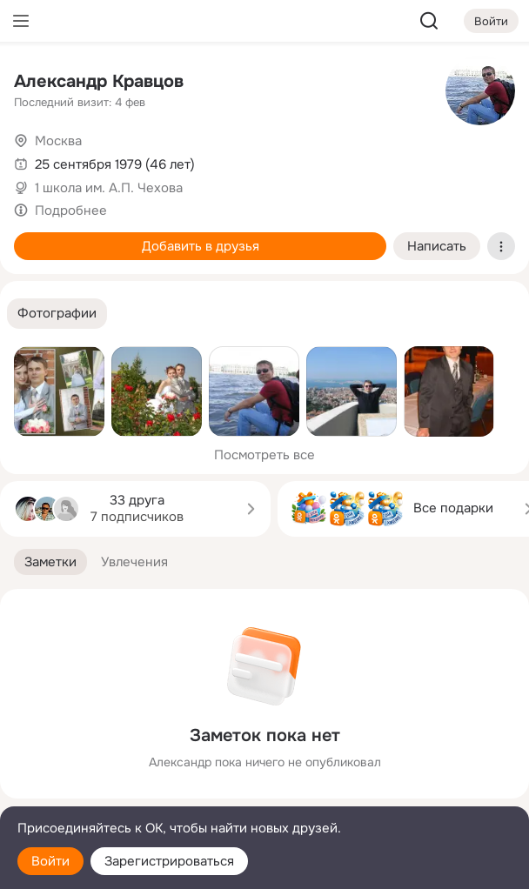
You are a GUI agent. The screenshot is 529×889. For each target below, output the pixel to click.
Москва (58, 141)
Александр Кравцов (99, 81)
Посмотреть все (264, 455)
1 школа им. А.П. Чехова (109, 188)
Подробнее (71, 210)
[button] (57, 313)
